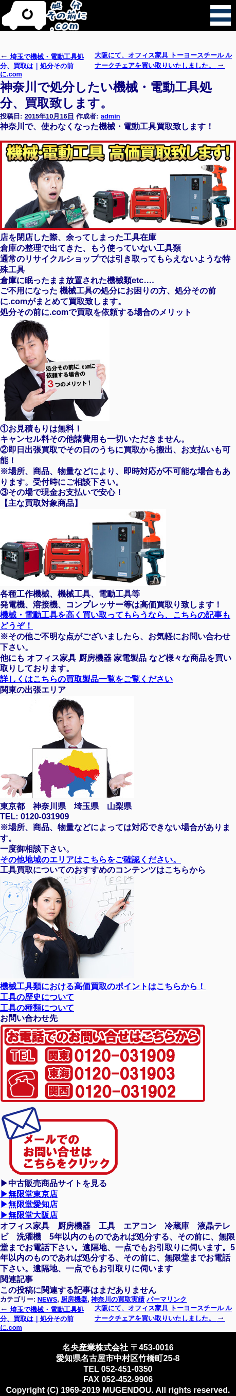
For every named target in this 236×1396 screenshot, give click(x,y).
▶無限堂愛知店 (29, 1204)
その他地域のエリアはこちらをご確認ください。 (90, 859)
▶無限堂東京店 (29, 1194)
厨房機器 (74, 1299)
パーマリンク (167, 1299)
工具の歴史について (37, 997)
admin (110, 116)
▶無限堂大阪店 (29, 1215)
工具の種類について (37, 1008)
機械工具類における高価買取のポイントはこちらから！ (103, 986)
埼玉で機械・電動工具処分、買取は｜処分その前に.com (42, 65)
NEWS (47, 1299)
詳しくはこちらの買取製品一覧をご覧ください (86, 679)
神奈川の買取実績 (117, 1299)
